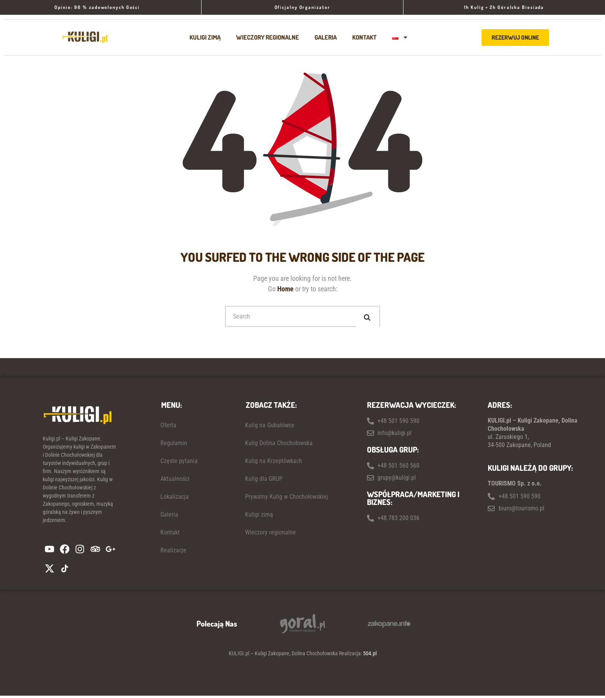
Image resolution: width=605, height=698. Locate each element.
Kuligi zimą (205, 37)
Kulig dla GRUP (264, 480)
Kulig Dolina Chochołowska (279, 445)
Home (286, 289)
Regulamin (173, 445)
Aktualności (174, 480)
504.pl (370, 656)
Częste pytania (179, 462)
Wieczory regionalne (267, 37)
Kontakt (364, 37)
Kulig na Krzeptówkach (273, 462)
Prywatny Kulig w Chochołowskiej (286, 498)
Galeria (326, 37)
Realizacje (173, 552)
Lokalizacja (174, 498)
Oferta (168, 427)
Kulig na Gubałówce (269, 427)
